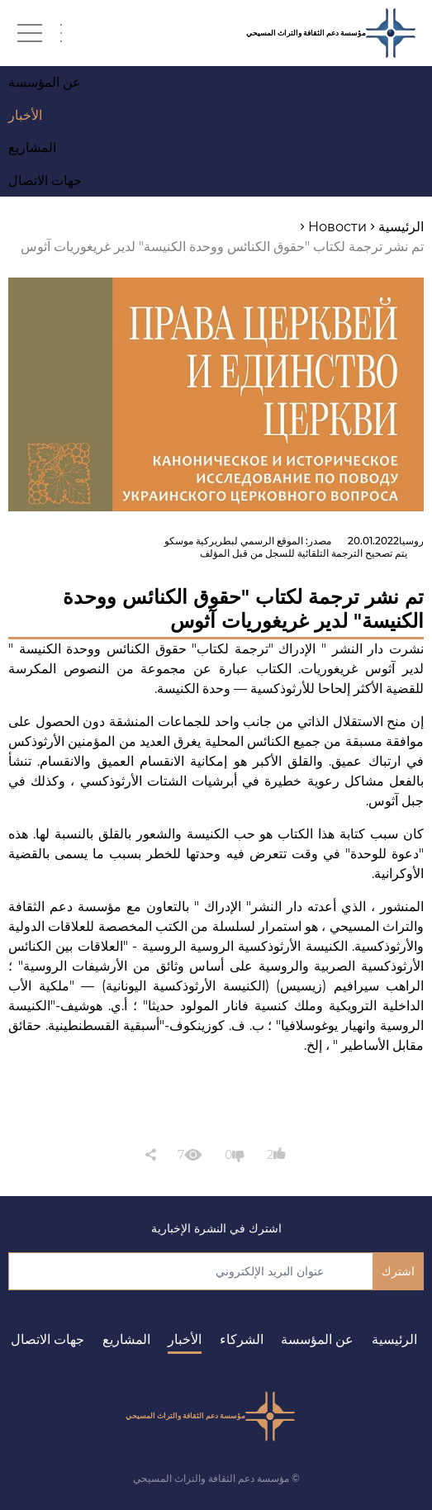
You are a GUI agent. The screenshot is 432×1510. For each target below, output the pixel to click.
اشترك (398, 1271)
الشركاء (241, 1339)
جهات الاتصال (47, 1339)
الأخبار (185, 1339)
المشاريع (126, 1339)
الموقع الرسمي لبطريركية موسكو (233, 540)
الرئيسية (394, 1339)
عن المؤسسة (317, 1339)
